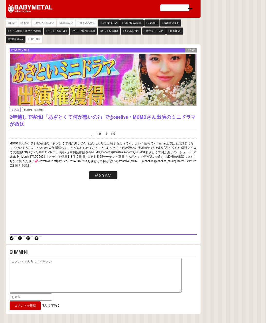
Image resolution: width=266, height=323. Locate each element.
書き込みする (87, 23)
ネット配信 (109, 31)
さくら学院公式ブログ (25, 31)
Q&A (152, 23)
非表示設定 (66, 23)
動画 (175, 31)
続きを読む (103, 175)
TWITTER (171, 23)
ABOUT (25, 23)
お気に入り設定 (45, 23)
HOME (12, 23)
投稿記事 (16, 39)
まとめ (131, 31)
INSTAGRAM (133, 23)
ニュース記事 (84, 31)
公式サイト (155, 31)
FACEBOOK (109, 23)
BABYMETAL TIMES (34, 109)
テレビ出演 (57, 31)
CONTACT (35, 39)
